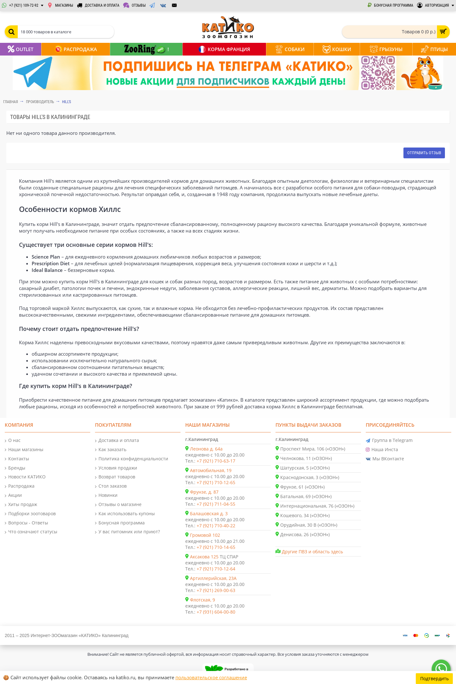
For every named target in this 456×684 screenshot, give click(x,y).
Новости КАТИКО (25, 477)
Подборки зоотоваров (30, 513)
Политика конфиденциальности (131, 459)
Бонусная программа (120, 523)
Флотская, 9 (202, 600)
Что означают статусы (31, 532)
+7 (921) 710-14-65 (216, 547)
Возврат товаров (115, 477)
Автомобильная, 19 (210, 470)
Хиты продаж (21, 504)
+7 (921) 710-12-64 (216, 569)
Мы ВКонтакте (385, 459)
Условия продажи (116, 468)
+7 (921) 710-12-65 (216, 482)
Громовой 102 (205, 535)
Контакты (17, 459)
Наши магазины (24, 449)
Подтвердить (434, 677)
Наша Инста (382, 449)
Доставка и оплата (117, 440)
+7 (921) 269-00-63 (216, 590)
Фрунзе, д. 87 (204, 492)
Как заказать (110, 449)
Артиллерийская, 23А (213, 578)
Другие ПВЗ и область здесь (312, 552)
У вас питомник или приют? (127, 532)
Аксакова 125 (204, 557)
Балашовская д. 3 (209, 513)
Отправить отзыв (424, 152)
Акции (13, 495)
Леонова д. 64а (206, 449)
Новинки (106, 495)
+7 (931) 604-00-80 (216, 612)
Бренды (15, 468)
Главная (10, 102)
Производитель (40, 102)
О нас (13, 440)
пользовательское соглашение (211, 677)
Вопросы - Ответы (26, 523)
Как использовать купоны (125, 513)
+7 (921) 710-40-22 (216, 526)
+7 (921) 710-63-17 (216, 461)
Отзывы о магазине (118, 504)
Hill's (66, 102)
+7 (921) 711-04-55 (216, 504)
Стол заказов (111, 486)
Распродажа (20, 486)
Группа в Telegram (389, 440)
